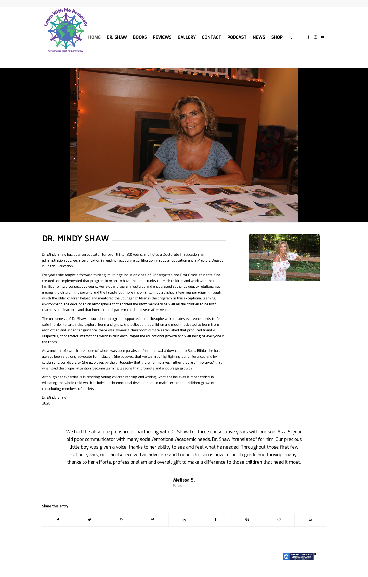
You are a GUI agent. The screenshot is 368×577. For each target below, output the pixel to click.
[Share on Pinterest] (152, 519)
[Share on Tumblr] (215, 519)
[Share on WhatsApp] (121, 519)
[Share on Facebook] (58, 519)
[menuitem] (94, 37)
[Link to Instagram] (315, 37)
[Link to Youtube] (322, 37)
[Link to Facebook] (308, 37)
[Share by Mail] (310, 519)
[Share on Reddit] (278, 519)
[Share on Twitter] (89, 519)
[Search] (290, 37)
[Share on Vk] (247, 519)
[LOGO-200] (65, 37)
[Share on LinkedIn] (184, 519)
